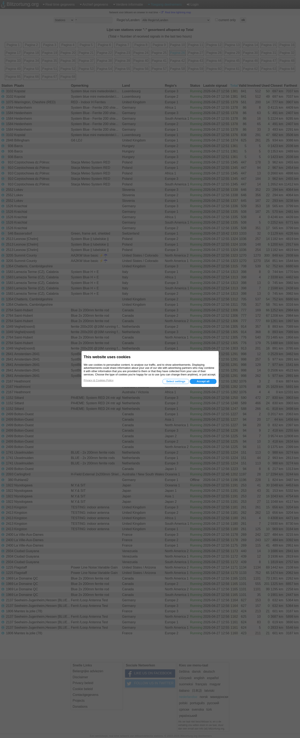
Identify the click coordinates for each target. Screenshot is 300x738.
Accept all (203, 381)
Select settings (175, 381)
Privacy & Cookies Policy (99, 380)
